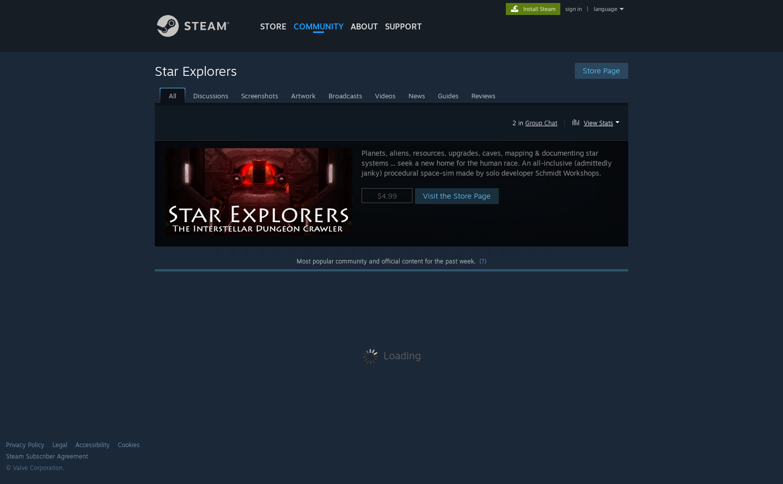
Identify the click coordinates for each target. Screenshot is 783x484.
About (364, 26)
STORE (273, 26)
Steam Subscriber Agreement (47, 456)
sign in (573, 8)
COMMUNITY (319, 26)
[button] (597, 121)
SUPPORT (403, 26)
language (605, 8)
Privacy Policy (25, 445)
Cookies (129, 445)
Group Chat (541, 123)
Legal (59, 445)
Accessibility (92, 445)
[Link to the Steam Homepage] (201, 34)
